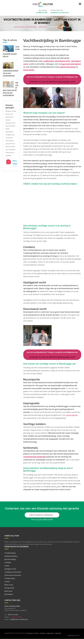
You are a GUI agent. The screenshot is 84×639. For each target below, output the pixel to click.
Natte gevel (8, 591)
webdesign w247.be (73, 635)
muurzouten (28, 70)
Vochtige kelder (9, 578)
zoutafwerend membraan (34, 457)
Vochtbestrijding (10, 553)
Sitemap (42, 633)
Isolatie (6, 566)
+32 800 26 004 (41, 12)
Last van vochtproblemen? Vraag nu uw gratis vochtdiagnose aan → (52, 79)
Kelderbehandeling (10, 556)
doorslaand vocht (62, 61)
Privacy (36, 633)
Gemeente (42, 27)
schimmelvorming (67, 67)
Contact (7, 582)
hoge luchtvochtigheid (71, 64)
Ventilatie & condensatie (12, 572)
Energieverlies (9, 588)
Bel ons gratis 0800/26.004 (42, 519)
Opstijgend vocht (10, 569)
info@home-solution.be (59, 12)
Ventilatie (7, 563)
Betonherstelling (10, 559)
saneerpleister (72, 415)
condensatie (48, 61)
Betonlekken (8, 594)
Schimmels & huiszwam (12, 575)
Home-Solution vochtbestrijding (25, 27)
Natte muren (8, 585)
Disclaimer (30, 633)
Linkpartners (50, 633)
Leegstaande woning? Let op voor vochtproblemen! (10, 72)
